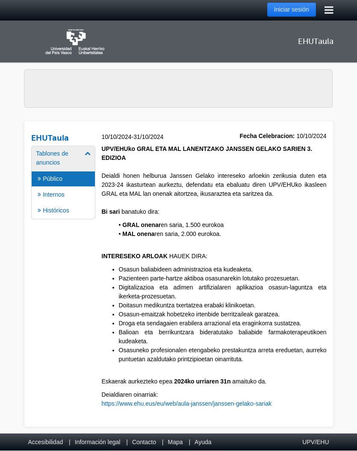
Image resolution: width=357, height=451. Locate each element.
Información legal (98, 442)
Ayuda (203, 442)
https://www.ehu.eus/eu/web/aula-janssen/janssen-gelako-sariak (187, 403)
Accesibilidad (45, 442)
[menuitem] (63, 182)
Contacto (144, 442)
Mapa (175, 442)
